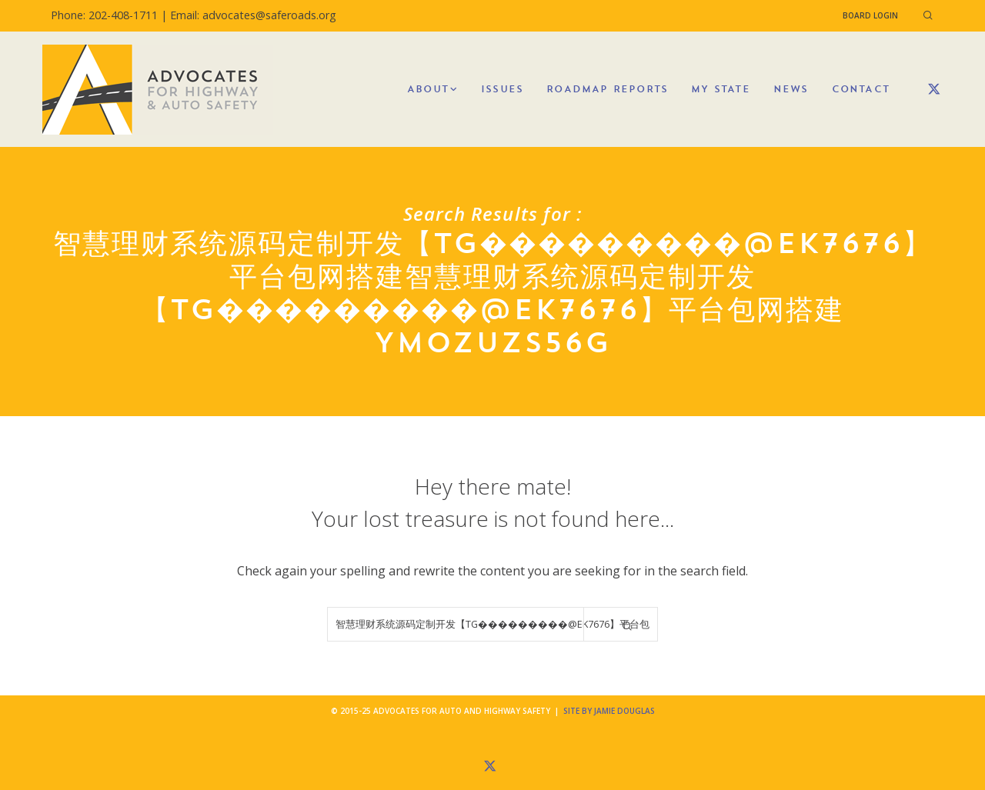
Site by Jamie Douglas (609, 710)
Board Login (870, 15)
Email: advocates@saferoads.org (253, 15)
